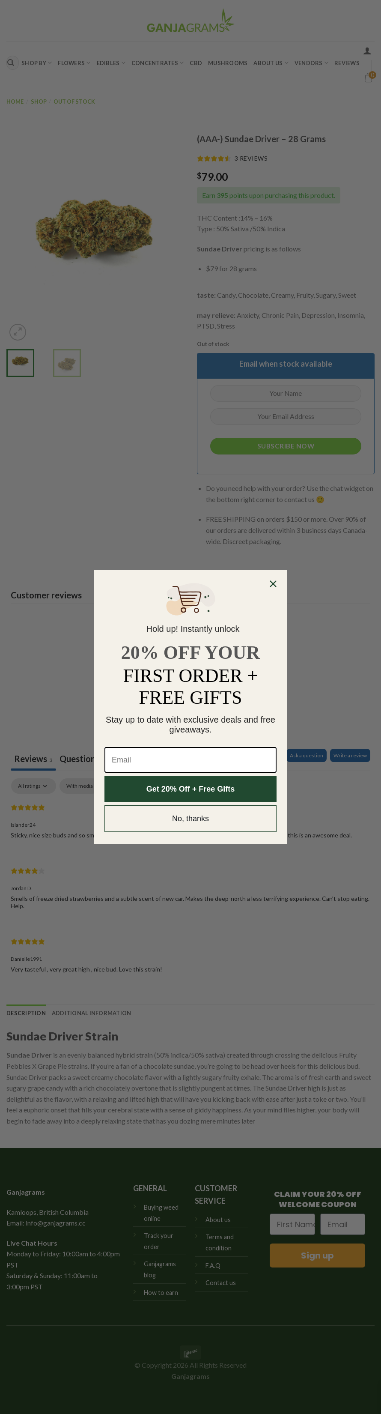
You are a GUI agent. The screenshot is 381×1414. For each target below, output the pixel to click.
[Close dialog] (273, 584)
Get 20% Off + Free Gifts (190, 789)
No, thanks (190, 818)
